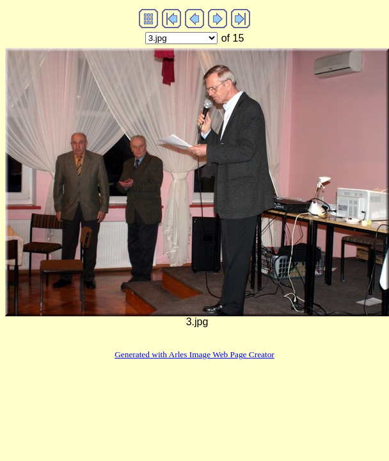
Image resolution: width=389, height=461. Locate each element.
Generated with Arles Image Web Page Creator (194, 354)
